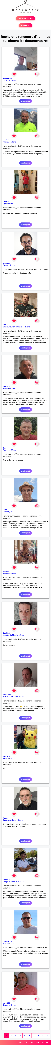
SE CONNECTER (25, 25)
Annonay (6, 142)
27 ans (22, 882)
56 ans (20, 820)
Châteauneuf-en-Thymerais (13, 327)
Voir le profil (25, 101)
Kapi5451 (6, 386)
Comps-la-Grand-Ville (11, 882)
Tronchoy (6, 512)
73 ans (10, 204)
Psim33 (6, 571)
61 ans (13, 512)
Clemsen (6, 201)
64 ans (13, 80)
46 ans (27, 327)
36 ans (12, 758)
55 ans (13, 450)
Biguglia (6, 943)
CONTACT (45, 1042)
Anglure (6, 388)
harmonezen (7, 78)
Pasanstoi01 (7, 695)
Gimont (5, 265)
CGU (25, 1042)
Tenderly (6, 140)
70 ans (12, 388)
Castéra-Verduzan (9, 820)
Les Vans (6, 80)
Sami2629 (7, 633)
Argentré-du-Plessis (10, 635)
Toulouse (6, 450)
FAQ (20, 1042)
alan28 (5, 325)
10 (47, 1036)
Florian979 (7, 880)
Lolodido (6, 510)
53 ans (21, 697)
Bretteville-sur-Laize (10, 697)
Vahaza (5, 818)
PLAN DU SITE (34, 1042)
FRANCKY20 (7, 941)
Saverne (6, 758)
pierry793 (6, 1003)
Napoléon (6, 263)
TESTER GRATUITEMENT (25, 18)
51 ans (12, 265)
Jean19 (5, 448)
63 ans (13, 573)
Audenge (6, 573)
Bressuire (6, 1005)
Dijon (5, 204)
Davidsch (6, 756)
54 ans (13, 142)
